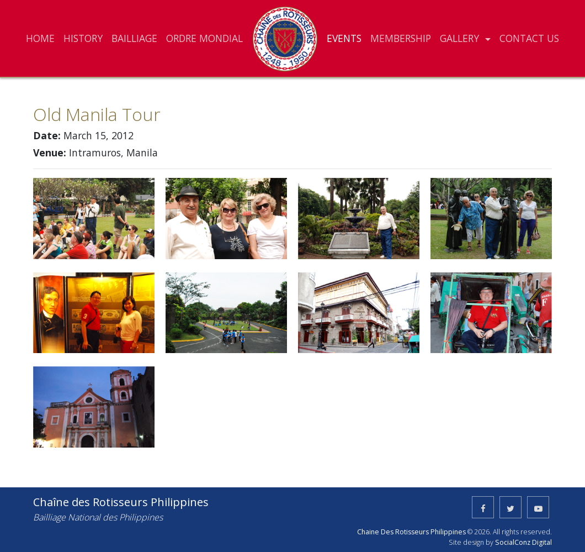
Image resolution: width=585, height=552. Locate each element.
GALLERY (461, 38)
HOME (40, 38)
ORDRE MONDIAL (204, 38)
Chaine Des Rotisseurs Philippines (411, 532)
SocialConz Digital (523, 542)
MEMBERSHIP (400, 38)
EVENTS (344, 38)
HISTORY (83, 38)
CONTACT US (529, 38)
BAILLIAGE (134, 38)
